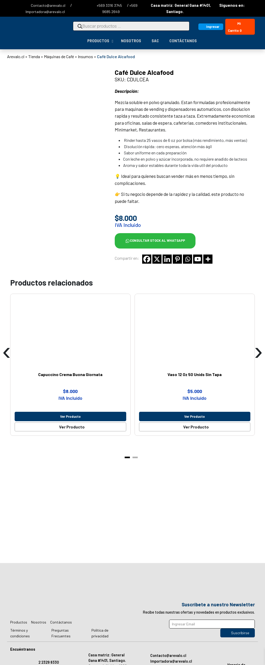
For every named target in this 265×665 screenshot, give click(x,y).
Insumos (85, 56)
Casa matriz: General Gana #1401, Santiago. (107, 658)
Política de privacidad (99, 633)
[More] (207, 259)
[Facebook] (146, 259)
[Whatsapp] (187, 259)
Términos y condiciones (20, 633)
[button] (127, 457)
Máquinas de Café (59, 56)
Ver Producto (72, 426)
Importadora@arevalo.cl (45, 11)
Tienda (34, 56)
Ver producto (70, 416)
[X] (157, 259)
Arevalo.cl (15, 56)
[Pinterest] (177, 259)
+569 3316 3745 (110, 5)
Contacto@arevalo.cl (48, 5)
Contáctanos (61, 622)
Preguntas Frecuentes (61, 633)
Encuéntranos (22, 649)
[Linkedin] (167, 259)
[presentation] (6, 351)
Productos (18, 622)
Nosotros (38, 622)
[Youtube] (197, 259)
